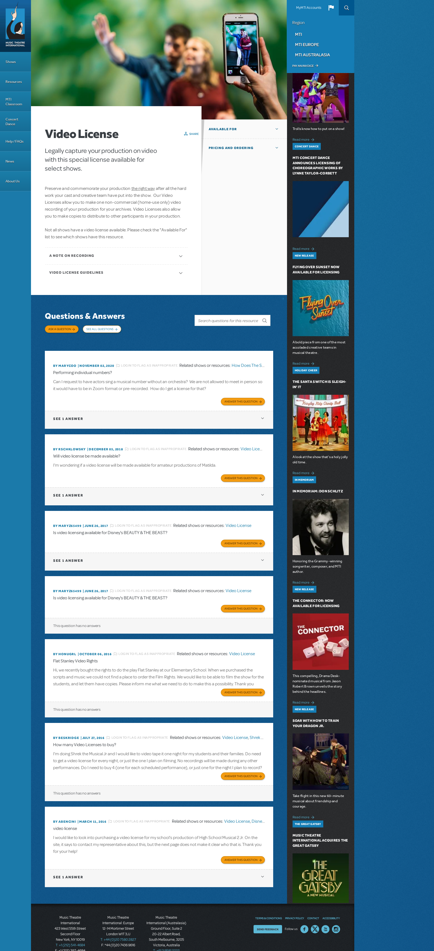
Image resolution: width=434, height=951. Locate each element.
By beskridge (66, 726)
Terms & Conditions (268, 904)
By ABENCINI (64, 809)
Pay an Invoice (303, 66)
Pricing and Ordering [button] (231, 148)
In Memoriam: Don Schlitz (318, 491)
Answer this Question (240, 394)
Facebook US (304, 916)
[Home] (15, 26)
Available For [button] (223, 129)
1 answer (68, 412)
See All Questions (99, 329)
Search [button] (346, 7)
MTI (298, 34)
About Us (13, 181)
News (10, 161)
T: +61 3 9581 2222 (166, 937)
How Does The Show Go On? (258, 360)
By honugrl (64, 644)
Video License (253, 442)
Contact (313, 904)
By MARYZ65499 (67, 518)
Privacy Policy (294, 904)
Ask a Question (59, 329)
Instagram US (336, 916)
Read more (304, 139)
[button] (331, 7)
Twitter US (315, 916)
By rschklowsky (69, 442)
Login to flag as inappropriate (149, 360)
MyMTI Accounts (308, 8)
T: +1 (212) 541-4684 (70, 931)
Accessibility (331, 904)
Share (194, 134)
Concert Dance (12, 121)
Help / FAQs (15, 141)
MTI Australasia (312, 55)
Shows (11, 61)
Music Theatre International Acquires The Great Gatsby (320, 840)
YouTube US (325, 916)
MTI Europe (307, 44)
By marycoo (64, 360)
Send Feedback (268, 916)
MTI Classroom (14, 101)
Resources (14, 81)
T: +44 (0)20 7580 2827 (118, 926)
